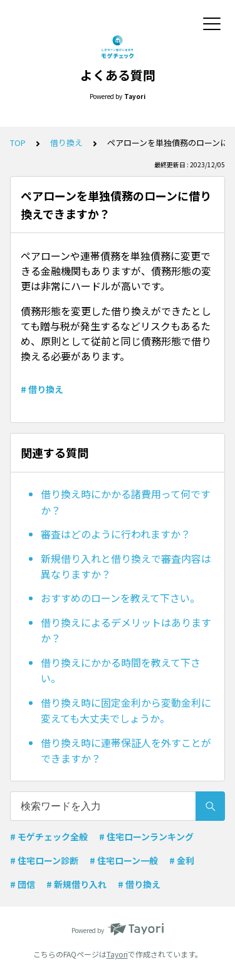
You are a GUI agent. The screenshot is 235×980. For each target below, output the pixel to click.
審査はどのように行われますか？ (116, 533)
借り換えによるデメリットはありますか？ (126, 630)
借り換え (66, 143)
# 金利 (181, 860)
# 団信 (22, 884)
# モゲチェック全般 (49, 836)
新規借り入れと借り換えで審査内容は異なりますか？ (126, 566)
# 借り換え (42, 389)
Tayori (117, 954)
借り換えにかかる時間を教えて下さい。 (121, 670)
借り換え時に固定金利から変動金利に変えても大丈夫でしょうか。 (126, 710)
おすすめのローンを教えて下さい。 (120, 597)
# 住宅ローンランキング (146, 836)
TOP (18, 143)
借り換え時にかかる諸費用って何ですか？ (126, 502)
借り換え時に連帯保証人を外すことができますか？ (126, 750)
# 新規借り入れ (76, 884)
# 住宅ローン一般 (124, 860)
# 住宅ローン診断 (44, 860)
